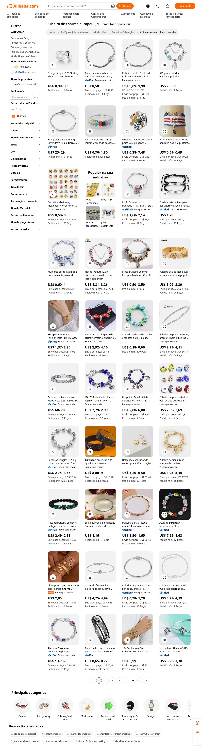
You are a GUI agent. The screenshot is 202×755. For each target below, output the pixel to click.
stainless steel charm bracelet (113, 733)
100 (139, 680)
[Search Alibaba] (78, 6)
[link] (197, 723)
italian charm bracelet (23, 733)
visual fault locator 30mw (126, 741)
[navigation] (25, 352)
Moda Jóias (100, 32)
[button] (113, 6)
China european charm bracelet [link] (158, 32)
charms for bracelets (79, 733)
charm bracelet (51, 733)
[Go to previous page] (92, 680)
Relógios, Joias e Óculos (74, 32)
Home (51, 32)
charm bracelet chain (148, 733)
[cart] (158, 6)
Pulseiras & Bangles (123, 32)
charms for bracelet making (90, 741)
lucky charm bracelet (56, 741)
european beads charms (24, 741)
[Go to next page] (146, 680)
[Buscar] (125, 6)
